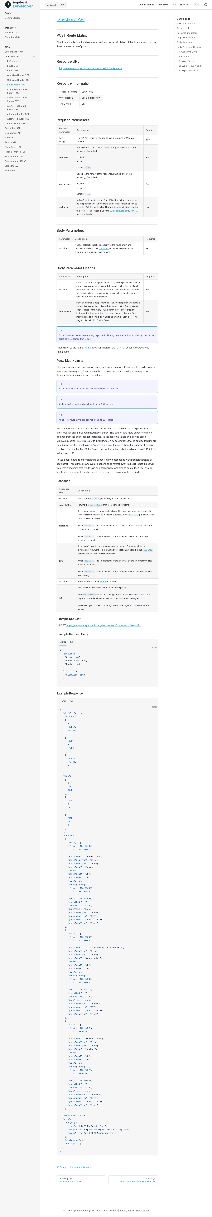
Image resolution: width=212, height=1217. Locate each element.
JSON (63, 642)
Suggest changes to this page (74, 1167)
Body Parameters (185, 42)
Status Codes (144, 594)
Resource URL (184, 28)
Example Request (187, 61)
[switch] (196, 4)
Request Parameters (187, 37)
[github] (205, 4)
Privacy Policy (127, 1210)
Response (184, 56)
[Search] (56, 5)
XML (71, 642)
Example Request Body (190, 66)
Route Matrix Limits (188, 51)
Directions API (71, 19)
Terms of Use (142, 1210)
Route (88, 347)
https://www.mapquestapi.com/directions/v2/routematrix (90, 68)
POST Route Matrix (186, 23)
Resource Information (187, 33)
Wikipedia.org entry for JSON (125, 210)
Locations (104, 248)
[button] (20, 13)
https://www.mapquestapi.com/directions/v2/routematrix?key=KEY (103, 625)
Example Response (188, 70)
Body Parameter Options (189, 47)
